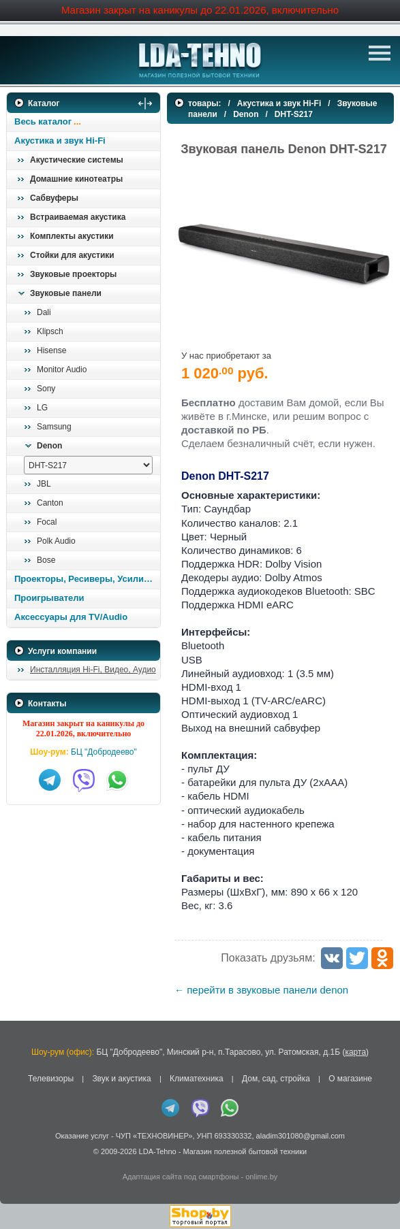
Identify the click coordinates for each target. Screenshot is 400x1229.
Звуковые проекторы (73, 274)
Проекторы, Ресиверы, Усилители (86, 579)
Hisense (51, 350)
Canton (50, 503)
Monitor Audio (62, 369)
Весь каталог (43, 121)
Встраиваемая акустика (77, 217)
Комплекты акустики (72, 236)
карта (355, 1052)
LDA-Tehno (157, 1151)
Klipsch (50, 331)
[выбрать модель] (88, 465)
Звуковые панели (66, 293)
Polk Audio (56, 541)
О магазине (350, 1078)
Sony (46, 388)
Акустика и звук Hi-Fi (60, 140)
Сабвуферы (54, 198)
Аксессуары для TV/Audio (70, 617)
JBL (44, 484)
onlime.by (261, 1177)
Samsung (54, 426)
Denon (49, 445)
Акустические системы (76, 160)
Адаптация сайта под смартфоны (181, 1177)
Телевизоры (51, 1078)
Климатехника (197, 1078)
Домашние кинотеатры (76, 179)
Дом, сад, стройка (276, 1078)
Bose (46, 560)
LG (42, 407)
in (19, 1161)
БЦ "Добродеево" (104, 752)
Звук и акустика (121, 1078)
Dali (44, 312)
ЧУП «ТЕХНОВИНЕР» (154, 1136)
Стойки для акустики (72, 255)
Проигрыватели (49, 598)
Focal (47, 522)
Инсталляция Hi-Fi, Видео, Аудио (93, 669)
